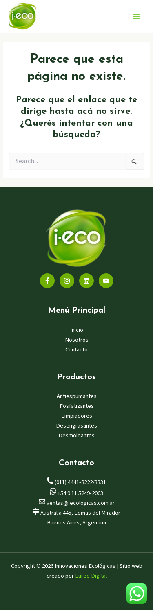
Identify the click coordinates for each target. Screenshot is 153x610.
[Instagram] (67, 280)
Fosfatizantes (77, 406)
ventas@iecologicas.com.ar (77, 503)
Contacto (76, 349)
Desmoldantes (76, 435)
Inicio (76, 330)
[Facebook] (47, 280)
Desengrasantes (76, 425)
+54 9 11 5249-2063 (76, 493)
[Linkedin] (86, 280)
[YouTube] (106, 280)
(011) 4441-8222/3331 (76, 482)
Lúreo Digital (91, 576)
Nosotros (77, 339)
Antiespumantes (77, 396)
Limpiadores (76, 416)
